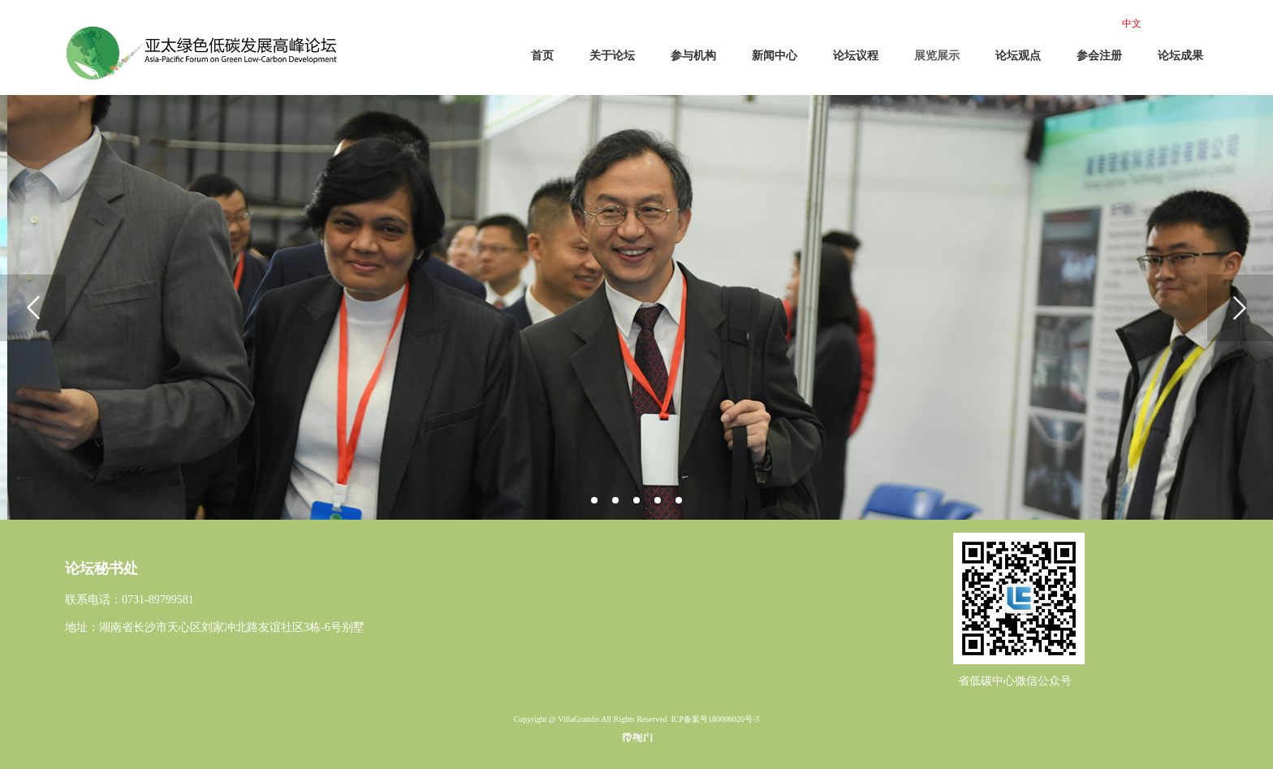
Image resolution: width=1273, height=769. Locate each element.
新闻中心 (774, 56)
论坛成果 (1180, 56)
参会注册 (1099, 56)
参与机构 (693, 56)
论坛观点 (1018, 56)
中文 (1131, 23)
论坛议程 (855, 56)
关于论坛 (612, 56)
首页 (542, 56)
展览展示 (937, 56)
